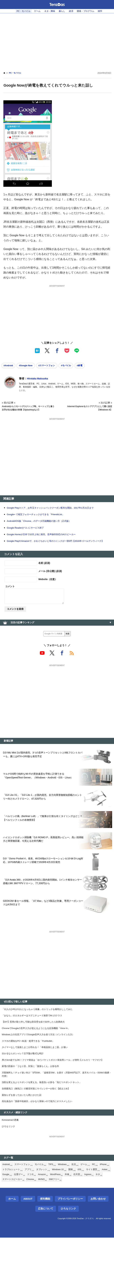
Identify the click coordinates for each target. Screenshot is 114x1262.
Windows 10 (75, 1192)
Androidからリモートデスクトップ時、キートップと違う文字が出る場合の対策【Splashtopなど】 (27, 411)
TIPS (55, 1187)
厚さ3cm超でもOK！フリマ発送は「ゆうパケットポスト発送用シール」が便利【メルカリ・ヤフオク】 (57, 1077)
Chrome (66, 1203)
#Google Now (29, 366)
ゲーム (35, 11)
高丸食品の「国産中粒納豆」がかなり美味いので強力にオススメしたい (40, 1122)
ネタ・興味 (49, 11)
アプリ (43, 1192)
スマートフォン (25, 1187)
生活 (80, 1187)
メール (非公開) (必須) (50, 579)
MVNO (78, 1203)
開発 (89, 1192)
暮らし (62, 11)
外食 (100, 1198)
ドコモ (61, 1198)
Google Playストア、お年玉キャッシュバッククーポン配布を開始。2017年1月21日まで (57, 512)
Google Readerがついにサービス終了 (28, 532)
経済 (72, 11)
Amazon (73, 1198)
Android (7, 1187)
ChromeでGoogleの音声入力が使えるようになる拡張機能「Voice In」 (39, 1043)
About (27, 1222)
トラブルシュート (25, 1192)
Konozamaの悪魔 (11, 1141)
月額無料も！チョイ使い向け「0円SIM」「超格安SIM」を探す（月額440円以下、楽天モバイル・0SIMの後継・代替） (56, 1093)
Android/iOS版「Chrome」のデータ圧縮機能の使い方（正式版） (43, 525)
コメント (10, 594)
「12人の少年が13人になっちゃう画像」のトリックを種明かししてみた (40, 1022)
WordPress (88, 1198)
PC (101, 1187)
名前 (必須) (44, 571)
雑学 (103, 11)
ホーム (12, 1222)
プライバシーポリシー (70, 1222)
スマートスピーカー (46, 1203)
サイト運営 (9, 1198)
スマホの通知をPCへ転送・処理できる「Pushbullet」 (30, 1057)
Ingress (19, 1203)
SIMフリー (92, 1203)
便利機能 (45, 1222)
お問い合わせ (98, 1222)
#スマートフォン (52, 366)
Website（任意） (47, 587)
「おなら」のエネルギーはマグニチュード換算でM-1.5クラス (34, 1029)
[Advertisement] (57, 40)
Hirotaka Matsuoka (39, 379)
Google (35, 1198)
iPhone (7, 1192)
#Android (9, 366)
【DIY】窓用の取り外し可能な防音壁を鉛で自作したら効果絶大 (36, 1036)
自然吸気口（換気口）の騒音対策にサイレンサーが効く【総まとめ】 (38, 1108)
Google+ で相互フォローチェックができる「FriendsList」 (40, 518)
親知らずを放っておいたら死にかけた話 (23, 1115)
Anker (23, 1198)
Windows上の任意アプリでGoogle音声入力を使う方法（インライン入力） (41, 1050)
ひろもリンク (9, 1148)
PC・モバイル (20, 11)
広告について (45, 1232)
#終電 (88, 366)
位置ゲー (48, 1198)
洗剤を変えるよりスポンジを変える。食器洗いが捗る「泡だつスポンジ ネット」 (45, 1102)
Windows (67, 1187)
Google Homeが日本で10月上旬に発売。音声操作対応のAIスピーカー (46, 538)
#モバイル (73, 366)
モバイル (43, 1187)
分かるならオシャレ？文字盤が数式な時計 (24, 1070)
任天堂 (6, 1203)
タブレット (57, 1192)
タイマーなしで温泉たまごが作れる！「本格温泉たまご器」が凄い (37, 1063)
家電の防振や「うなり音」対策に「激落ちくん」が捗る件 (32, 1084)
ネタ (29, 1203)
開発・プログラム (87, 11)
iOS (98, 1192)
